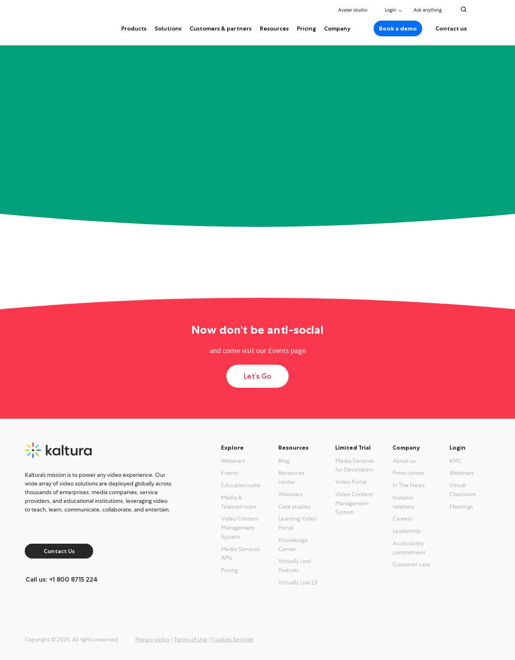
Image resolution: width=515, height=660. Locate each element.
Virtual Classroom (462, 489)
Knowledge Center (293, 544)
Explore (232, 447)
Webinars (233, 460)
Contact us (451, 28)
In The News (409, 485)
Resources (274, 28)
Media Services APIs (240, 553)
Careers (402, 518)
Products (133, 28)
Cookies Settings (233, 639)
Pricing (306, 28)
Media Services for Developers (354, 465)
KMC (455, 460)
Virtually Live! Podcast (295, 565)
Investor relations (403, 502)
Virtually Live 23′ (298, 582)
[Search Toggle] (463, 9)
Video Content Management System (240, 527)
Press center (408, 472)
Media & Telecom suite (238, 502)
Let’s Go (257, 376)
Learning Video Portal (297, 523)
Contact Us (59, 551)
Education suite (241, 485)
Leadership (407, 531)
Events (229, 472)
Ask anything (430, 10)
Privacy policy (152, 639)
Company (337, 28)
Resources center (291, 477)
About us (404, 460)
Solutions (168, 28)
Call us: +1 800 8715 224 (62, 579)
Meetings (461, 506)
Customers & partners (221, 28)
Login (390, 10)
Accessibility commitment (409, 548)
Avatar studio (352, 10)
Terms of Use (190, 639)
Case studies (294, 506)
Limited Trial (353, 447)
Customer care (411, 564)
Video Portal (351, 482)
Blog (283, 460)
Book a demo (398, 28)
